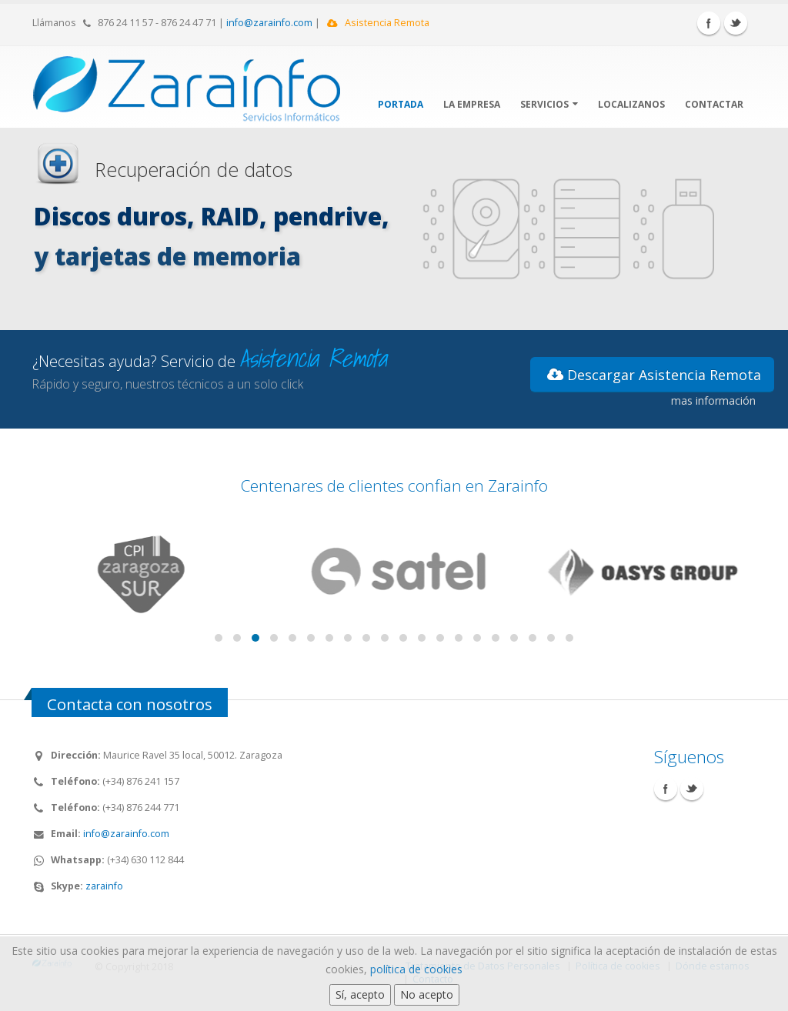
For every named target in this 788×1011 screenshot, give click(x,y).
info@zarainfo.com (269, 22)
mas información (713, 400)
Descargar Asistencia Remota (654, 374)
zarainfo (104, 886)
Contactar (714, 104)
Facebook (708, 23)
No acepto (426, 994)
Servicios (549, 104)
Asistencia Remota (378, 22)
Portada (400, 104)
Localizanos (631, 104)
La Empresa (471, 104)
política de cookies (416, 969)
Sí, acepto (360, 994)
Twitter (735, 23)
